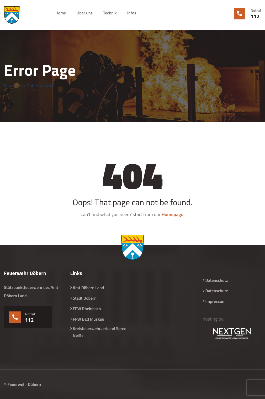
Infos (131, 13)
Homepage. (173, 214)
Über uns (85, 13)
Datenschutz (216, 280)
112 (255, 16)
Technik (110, 13)
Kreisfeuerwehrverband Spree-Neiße (100, 331)
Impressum (215, 301)
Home (60, 13)
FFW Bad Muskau (88, 319)
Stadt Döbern (85, 298)
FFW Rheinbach (87, 308)
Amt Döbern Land (88, 287)
